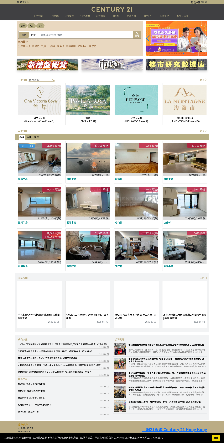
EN (202, 2)
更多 (203, 79)
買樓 (24, 35)
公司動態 (119, 339)
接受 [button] (216, 438)
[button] (148, 38)
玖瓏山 (44, 46)
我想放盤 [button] (55, 15)
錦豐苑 (35, 46)
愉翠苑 (92, 46)
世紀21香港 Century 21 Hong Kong (174, 429)
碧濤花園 (71, 46)
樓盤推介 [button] (117, 15)
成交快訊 (22, 339)
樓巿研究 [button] (148, 15)
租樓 (33, 35)
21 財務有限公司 (25, 428)
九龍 (31, 26)
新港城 (60, 46)
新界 (40, 26)
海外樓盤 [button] (69, 15)
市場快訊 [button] (131, 15)
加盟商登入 (23, 2)
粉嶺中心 (82, 46)
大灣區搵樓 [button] (84, 15)
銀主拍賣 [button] (100, 15)
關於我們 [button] (165, 15)
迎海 (52, 46)
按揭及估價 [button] (182, 15)
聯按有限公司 (24, 431)
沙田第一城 (24, 46)
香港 (23, 26)
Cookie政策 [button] (157, 437)
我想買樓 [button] (38, 15)
